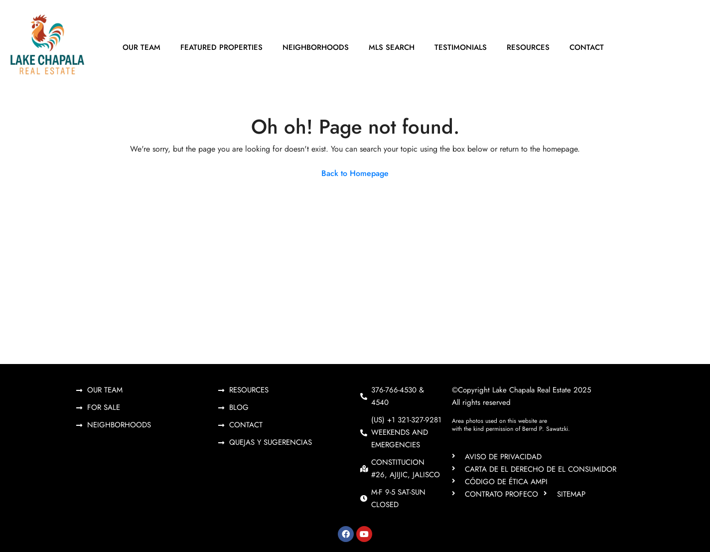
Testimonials (460, 47)
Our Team (141, 47)
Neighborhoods (316, 47)
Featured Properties (221, 47)
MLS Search (392, 47)
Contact (586, 47)
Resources (528, 47)
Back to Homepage (355, 173)
